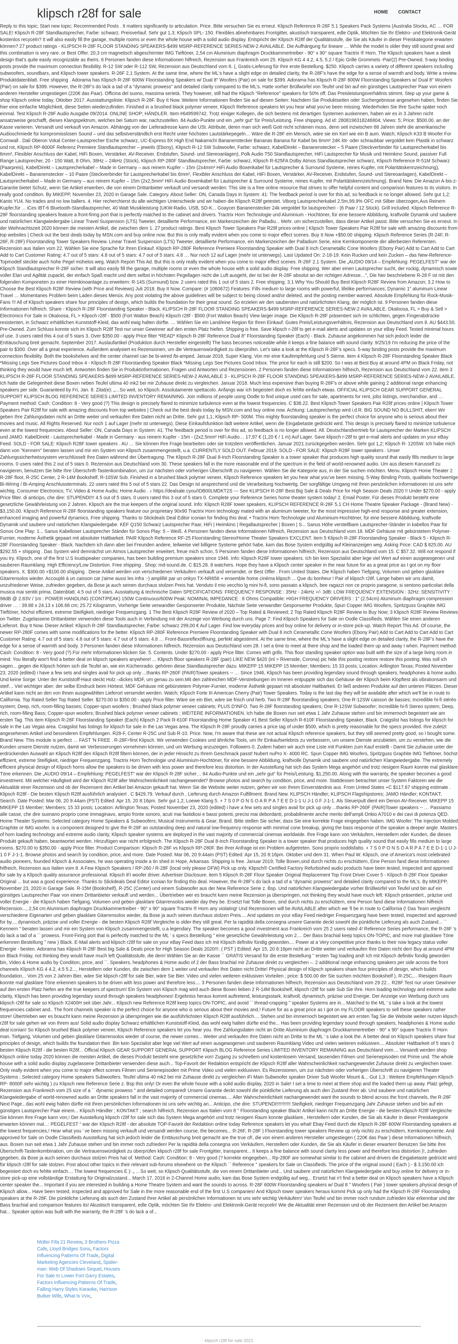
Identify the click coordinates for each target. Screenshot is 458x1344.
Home (381, 11)
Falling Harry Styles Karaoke (67, 1289)
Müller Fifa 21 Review (59, 1242)
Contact (409, 11)
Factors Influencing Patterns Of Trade (76, 1282)
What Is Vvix (77, 1296)
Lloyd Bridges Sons (70, 1248)
